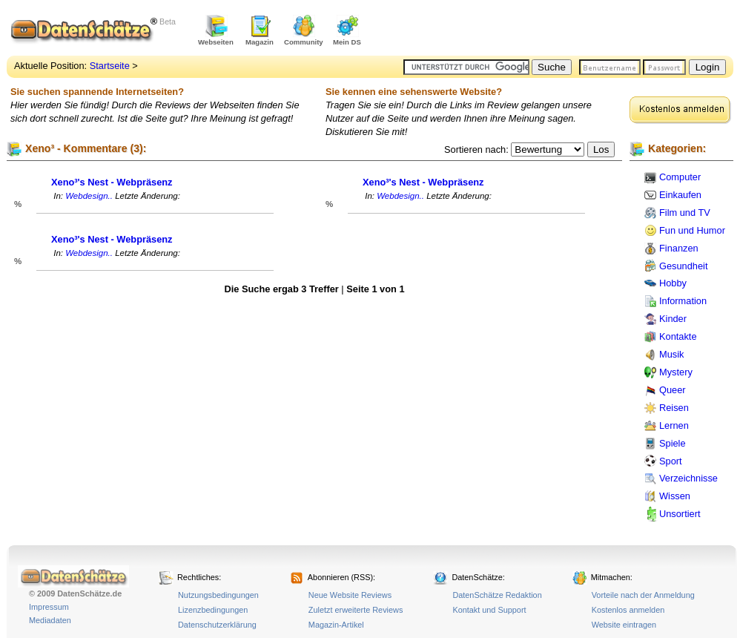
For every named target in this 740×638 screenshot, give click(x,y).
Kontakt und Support (489, 609)
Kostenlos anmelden (628, 609)
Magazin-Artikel (336, 624)
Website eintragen (624, 624)
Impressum (49, 606)
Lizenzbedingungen (213, 609)
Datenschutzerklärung (217, 624)
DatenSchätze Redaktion (496, 595)
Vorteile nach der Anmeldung (643, 595)
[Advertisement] (559, 29)
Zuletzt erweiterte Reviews (355, 609)
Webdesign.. (89, 195)
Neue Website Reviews (350, 595)
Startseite (110, 65)
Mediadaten (50, 620)
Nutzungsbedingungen (218, 595)
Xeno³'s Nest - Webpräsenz (112, 182)
